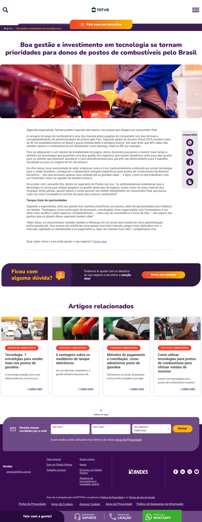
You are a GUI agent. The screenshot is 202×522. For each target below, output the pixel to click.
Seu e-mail (98, 427)
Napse (83, 464)
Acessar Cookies (89, 504)
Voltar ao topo (101, 414)
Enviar (182, 428)
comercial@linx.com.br (18, 471)
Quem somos (87, 459)
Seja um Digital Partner (59, 464)
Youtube (196, 471)
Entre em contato (163, 275)
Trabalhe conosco (56, 470)
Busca (5, 10)
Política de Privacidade (112, 497)
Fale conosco (54, 459)
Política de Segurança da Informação (160, 504)
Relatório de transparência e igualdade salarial (89, 481)
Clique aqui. (100, 241)
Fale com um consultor (104, 24)
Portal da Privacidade (32, 504)
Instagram (189, 471)
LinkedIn (182, 471)
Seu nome (58, 427)
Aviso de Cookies (62, 504)
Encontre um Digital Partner (91, 471)
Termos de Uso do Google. (142, 497)
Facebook (175, 471)
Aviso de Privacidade (128, 440)
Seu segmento (141, 427)
